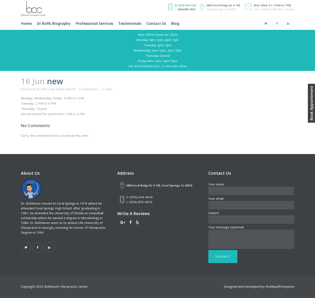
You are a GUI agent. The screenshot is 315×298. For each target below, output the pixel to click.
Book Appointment (311, 103)
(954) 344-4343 (187, 5)
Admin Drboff (65, 89)
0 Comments (88, 89)
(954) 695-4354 (186, 9)
